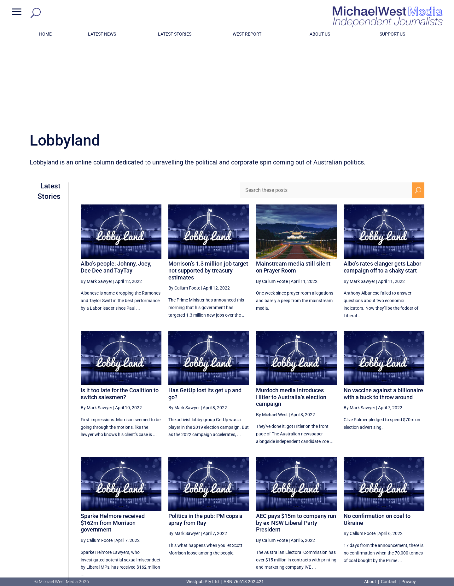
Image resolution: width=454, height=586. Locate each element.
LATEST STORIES (174, 34)
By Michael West (272, 332)
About (370, 581)
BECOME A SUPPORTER (421, 543)
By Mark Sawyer (96, 198)
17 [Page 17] (403, 520)
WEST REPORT (247, 34)
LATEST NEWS (102, 34)
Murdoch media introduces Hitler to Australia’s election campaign (291, 314)
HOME (45, 34)
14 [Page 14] (355, 520)
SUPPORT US (392, 34)
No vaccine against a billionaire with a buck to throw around (383, 311)
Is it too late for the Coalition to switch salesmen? (120, 311)
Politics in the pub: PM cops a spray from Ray (205, 437)
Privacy (408, 581)
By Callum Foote (184, 205)
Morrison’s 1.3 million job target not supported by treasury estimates (208, 188)
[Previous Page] (325, 520)
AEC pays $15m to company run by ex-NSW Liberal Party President (296, 440)
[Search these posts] (326, 108)
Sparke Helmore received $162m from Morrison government (113, 440)
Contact (389, 581)
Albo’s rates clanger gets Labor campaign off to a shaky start (382, 184)
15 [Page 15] (371, 520)
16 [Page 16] (387, 520)
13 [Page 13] (339, 520)
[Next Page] (418, 520)
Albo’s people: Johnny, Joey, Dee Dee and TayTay (116, 184)
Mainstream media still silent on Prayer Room (293, 184)
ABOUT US (320, 34)
